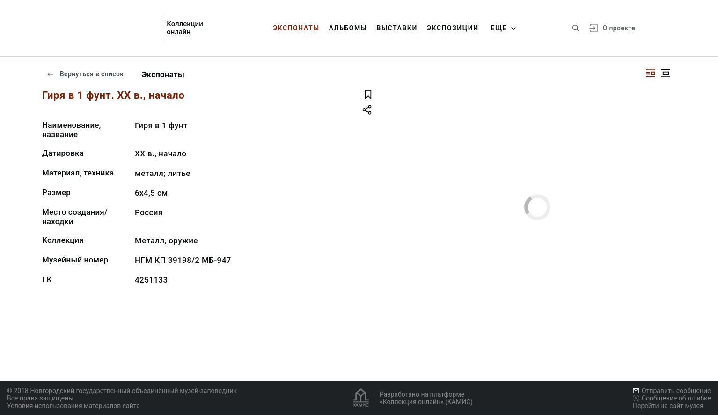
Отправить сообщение (672, 390)
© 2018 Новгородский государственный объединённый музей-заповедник (122, 390)
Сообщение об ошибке (672, 398)
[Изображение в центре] (665, 73)
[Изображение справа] (650, 73)
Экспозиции (453, 28)
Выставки (396, 28)
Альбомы (348, 28)
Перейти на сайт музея (668, 405)
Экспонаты (296, 28)
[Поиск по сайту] (576, 28)
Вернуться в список (85, 74)
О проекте (619, 28)
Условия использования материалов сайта (73, 405)
